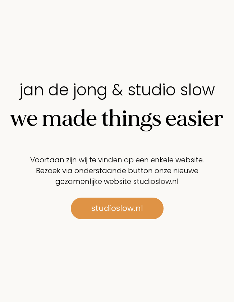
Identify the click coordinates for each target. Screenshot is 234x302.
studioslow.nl (156, 181)
